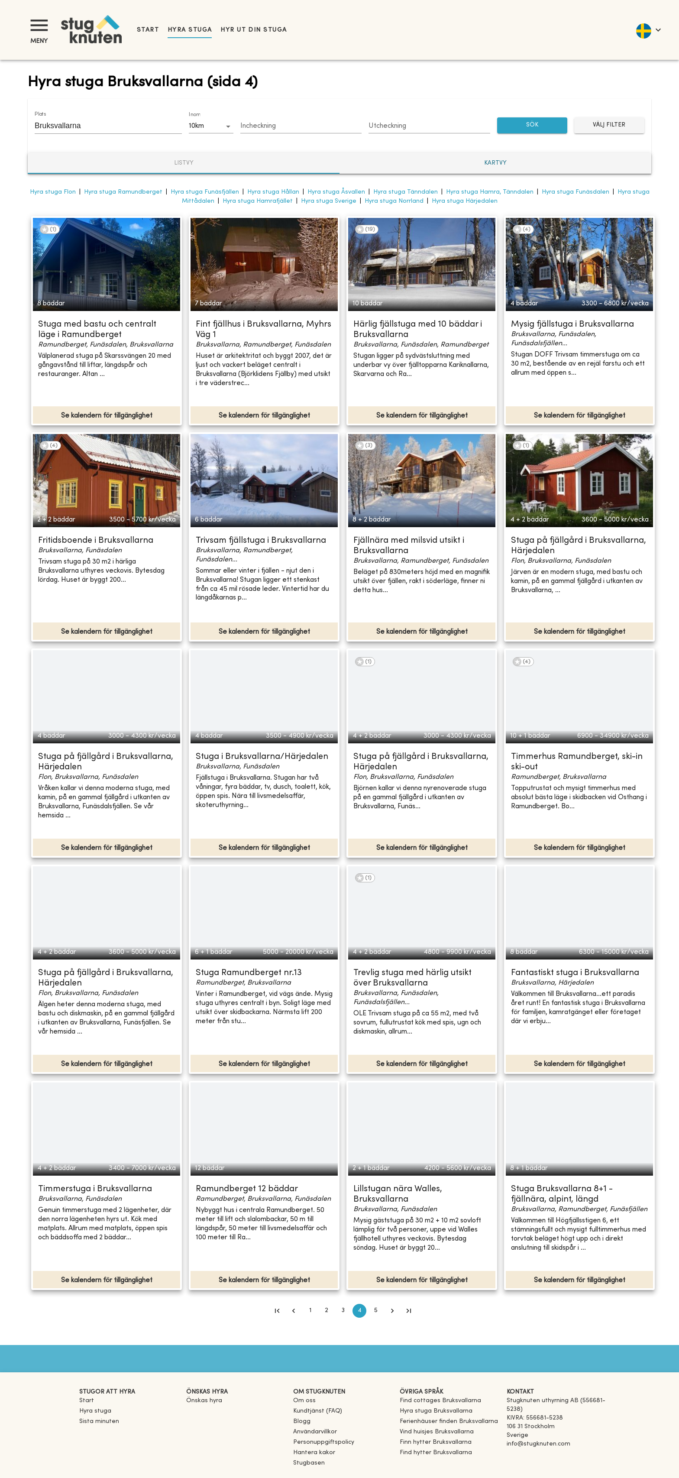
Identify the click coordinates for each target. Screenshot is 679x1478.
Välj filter (609, 125)
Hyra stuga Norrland (394, 201)
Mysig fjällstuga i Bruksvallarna (572, 325)
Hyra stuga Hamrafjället (258, 201)
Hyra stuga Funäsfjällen (205, 192)
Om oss (304, 1400)
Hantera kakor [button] (314, 1452)
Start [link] (148, 30)
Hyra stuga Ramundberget (123, 192)
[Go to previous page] (294, 1311)
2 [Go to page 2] (326, 1311)
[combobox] (102, 125)
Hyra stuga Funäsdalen (575, 192)
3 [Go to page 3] (343, 1311)
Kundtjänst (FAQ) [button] (317, 1411)
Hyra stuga (190, 30)
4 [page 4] (359, 1311)
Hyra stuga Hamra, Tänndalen (490, 192)
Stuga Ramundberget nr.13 (249, 973)
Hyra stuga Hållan (273, 192)
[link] (440, 1400)
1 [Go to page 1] (310, 1311)
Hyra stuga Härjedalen (465, 201)
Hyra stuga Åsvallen (336, 192)
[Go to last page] (409, 1311)
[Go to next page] (392, 1311)
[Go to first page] (277, 1311)
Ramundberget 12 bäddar (247, 1189)
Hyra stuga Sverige (328, 201)
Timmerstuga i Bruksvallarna (95, 1189)
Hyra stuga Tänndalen (405, 192)
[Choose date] (301, 126)
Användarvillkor (315, 1432)
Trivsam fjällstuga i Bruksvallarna (261, 541)
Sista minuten (99, 1421)
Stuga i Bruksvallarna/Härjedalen (262, 757)
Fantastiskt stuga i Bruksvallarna (575, 973)
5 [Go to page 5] (376, 1311)
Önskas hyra (204, 1400)
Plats (40, 114)
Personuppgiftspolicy (323, 1442)
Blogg (301, 1421)
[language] (648, 30)
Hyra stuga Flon (53, 192)
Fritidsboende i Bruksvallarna (95, 541)
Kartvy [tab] (495, 163)
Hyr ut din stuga (253, 30)
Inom (194, 114)
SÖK (532, 125)
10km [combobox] (196, 126)
